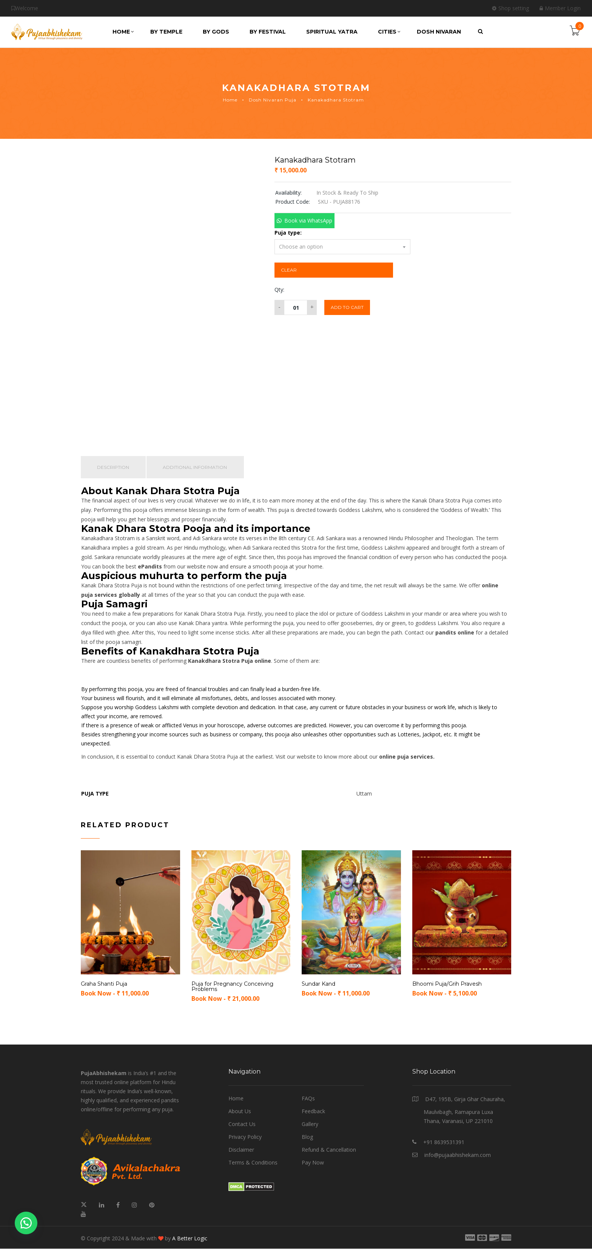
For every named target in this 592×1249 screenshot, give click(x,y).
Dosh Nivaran (439, 31)
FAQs (308, 1098)
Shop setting (510, 8)
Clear (289, 270)
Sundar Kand (318, 984)
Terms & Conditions (253, 1162)
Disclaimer (241, 1150)
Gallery (310, 1124)
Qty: (279, 289)
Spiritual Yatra (332, 31)
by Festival (268, 31)
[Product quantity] (295, 307)
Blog (307, 1137)
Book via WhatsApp (308, 220)
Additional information (196, 467)
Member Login (560, 8)
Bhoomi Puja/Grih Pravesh (447, 984)
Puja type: (288, 232)
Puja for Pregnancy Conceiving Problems (232, 987)
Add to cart (347, 307)
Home (123, 31)
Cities (389, 31)
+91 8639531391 (443, 1142)
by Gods (216, 31)
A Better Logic (189, 1238)
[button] (304, 220)
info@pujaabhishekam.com (457, 1155)
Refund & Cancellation (329, 1150)
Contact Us (242, 1124)
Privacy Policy (245, 1137)
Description (113, 467)
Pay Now (313, 1162)
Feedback (313, 1111)
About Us (239, 1111)
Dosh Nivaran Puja (272, 100)
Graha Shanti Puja (104, 984)
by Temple (166, 31)
